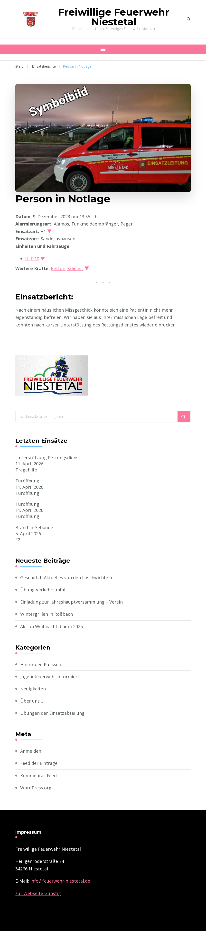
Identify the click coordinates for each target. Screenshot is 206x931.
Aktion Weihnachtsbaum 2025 (51, 626)
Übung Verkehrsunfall (43, 590)
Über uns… (31, 701)
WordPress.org (35, 788)
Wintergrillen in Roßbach (46, 614)
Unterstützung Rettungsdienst (47, 458)
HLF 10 (32, 259)
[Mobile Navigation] (103, 49)
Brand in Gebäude (34, 527)
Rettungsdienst (67, 268)
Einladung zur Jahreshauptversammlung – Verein (71, 602)
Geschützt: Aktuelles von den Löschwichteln (66, 577)
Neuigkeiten (33, 689)
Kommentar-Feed (38, 775)
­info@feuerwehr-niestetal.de (60, 881)
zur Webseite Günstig (38, 893)
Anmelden (30, 751)
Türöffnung (27, 481)
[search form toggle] (189, 19)
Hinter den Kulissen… (42, 664)
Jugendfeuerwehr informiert (49, 676)
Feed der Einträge (38, 763)
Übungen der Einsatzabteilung (52, 713)
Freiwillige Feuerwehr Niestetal (113, 17)
